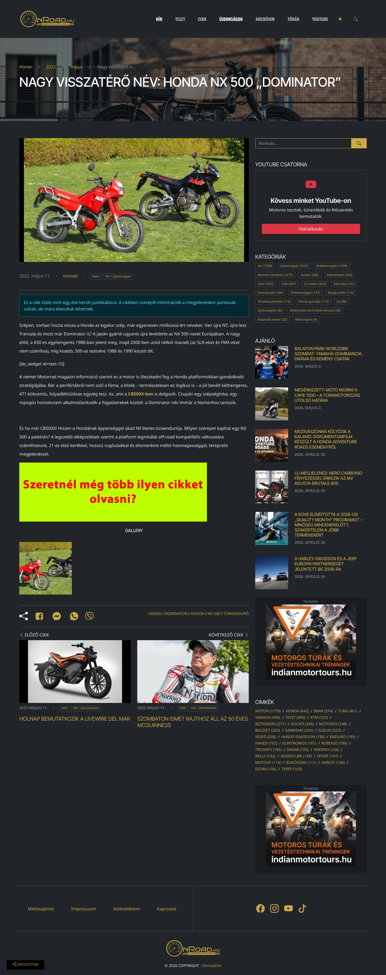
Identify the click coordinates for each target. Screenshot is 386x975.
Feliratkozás (311, 229)
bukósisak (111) (301, 762)
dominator (176, 613)
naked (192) (266, 743)
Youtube (320, 19)
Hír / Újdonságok (118, 276)
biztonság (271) (270, 724)
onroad (70, 276)
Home (25, 67)
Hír (159, 19)
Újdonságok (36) (270, 310)
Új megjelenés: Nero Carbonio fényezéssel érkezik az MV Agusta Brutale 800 (328, 478)
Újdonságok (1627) (294, 265)
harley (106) (333, 762)
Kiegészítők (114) (341, 292)
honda (197, 613)
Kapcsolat (167, 909)
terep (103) (291, 769)
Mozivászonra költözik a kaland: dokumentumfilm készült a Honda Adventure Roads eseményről (326, 439)
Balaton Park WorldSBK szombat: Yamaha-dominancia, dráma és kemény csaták (329, 353)
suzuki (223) (329, 730)
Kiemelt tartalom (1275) (275, 275)
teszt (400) (295, 717)
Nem (95, 276)
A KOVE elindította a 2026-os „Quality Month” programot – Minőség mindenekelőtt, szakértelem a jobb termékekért (329, 525)
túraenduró (236, 613)
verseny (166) (326, 749)
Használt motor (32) (272, 319)
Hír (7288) (265, 265)
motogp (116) (268, 762)
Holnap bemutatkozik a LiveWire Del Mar (74, 719)
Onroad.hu (211, 965)
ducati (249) (302, 724)
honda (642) (297, 711)
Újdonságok (231, 19)
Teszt (180, 19)
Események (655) (339, 275)
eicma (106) (265, 769)
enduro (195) (342, 736)
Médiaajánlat (41, 909)
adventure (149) (296, 756)
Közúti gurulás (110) (314, 301)
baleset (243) (267, 730)
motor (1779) (267, 711)
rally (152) (265, 756)
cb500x (154, 613)
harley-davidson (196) (303, 736)
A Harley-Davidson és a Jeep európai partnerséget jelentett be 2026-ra (326, 563)
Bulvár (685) (310, 275)
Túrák (293, 19)
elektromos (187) (299, 743)
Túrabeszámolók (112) (274, 301)
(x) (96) (342, 301)
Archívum (265, 19)
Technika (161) (344, 283)
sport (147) (327, 756)
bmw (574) (323, 711)
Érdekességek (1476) (331, 265)
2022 (51, 67)
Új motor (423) (315, 283)
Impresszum (83, 909)
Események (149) (270, 292)
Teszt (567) (265, 283)
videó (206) (265, 736)
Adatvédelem (126, 909)
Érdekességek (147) (305, 292)
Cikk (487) (288, 283)
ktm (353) (319, 717)
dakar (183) (298, 749)
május (76, 67)
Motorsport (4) (306, 319)
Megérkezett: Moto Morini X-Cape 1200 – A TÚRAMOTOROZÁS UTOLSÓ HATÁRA (327, 395)
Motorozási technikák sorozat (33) (315, 310)
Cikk (202, 19)
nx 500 (214, 613)
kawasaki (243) (299, 730)
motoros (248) (333, 724)
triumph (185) (268, 749)
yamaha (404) (267, 717)
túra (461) (347, 711)
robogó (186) (334, 743)
